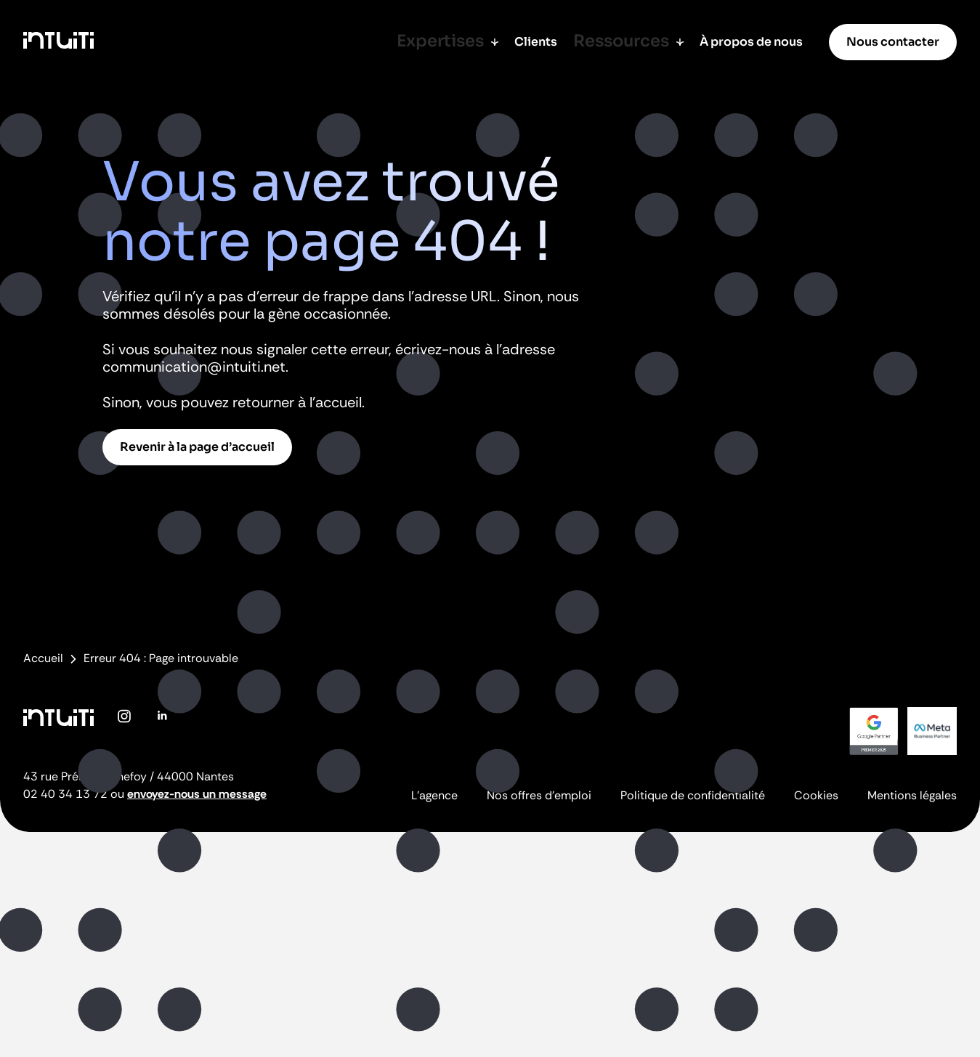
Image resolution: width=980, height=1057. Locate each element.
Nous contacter (892, 41)
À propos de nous (751, 41)
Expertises (463, 41)
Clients (546, 41)
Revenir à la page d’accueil (197, 446)
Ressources (634, 41)
